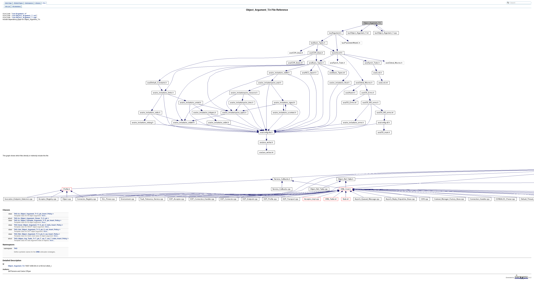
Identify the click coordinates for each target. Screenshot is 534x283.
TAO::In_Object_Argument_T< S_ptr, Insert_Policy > (34, 215)
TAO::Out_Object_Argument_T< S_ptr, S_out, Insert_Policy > (37, 231)
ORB (38, 253)
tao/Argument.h (19, 14)
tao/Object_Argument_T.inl (24, 16)
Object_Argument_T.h (16, 267)
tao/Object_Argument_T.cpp (24, 18)
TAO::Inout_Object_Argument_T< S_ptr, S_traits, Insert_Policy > (38, 226)
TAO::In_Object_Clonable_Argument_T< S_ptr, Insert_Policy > (37, 222)
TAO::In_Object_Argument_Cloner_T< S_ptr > (31, 219)
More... (44, 217)
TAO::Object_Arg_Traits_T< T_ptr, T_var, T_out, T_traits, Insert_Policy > (41, 240)
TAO (15, 250)
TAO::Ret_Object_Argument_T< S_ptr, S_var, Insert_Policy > (37, 235)
